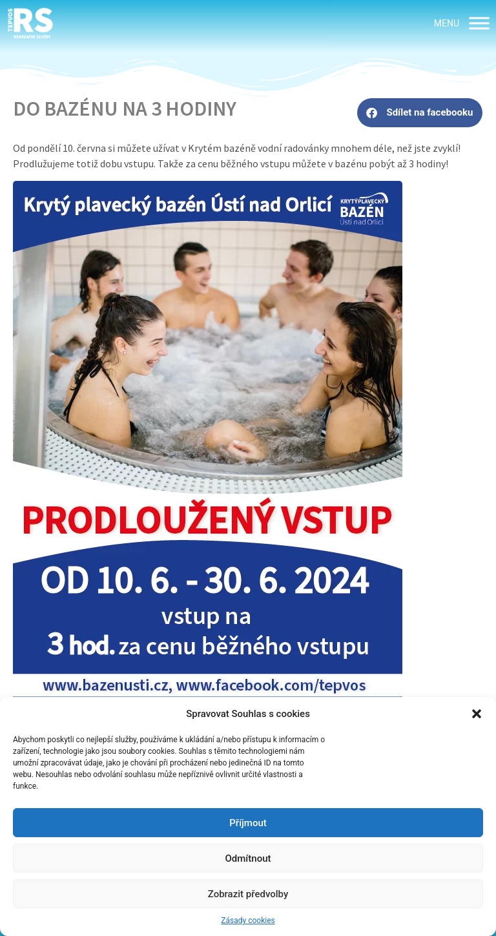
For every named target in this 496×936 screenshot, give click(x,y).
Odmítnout (248, 858)
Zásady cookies (247, 920)
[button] (476, 713)
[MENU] (479, 23)
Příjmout (247, 823)
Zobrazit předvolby (248, 894)
